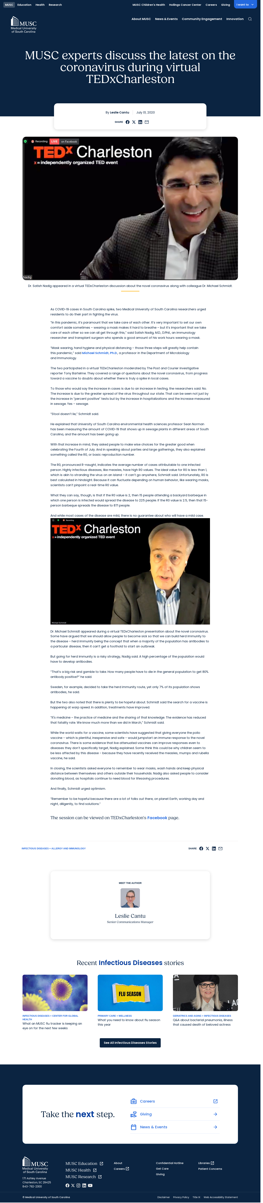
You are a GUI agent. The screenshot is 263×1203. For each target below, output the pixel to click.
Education (24, 5)
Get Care (162, 1169)
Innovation (235, 19)
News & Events (166, 19)
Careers (211, 5)
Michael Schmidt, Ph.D (99, 353)
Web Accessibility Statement (221, 1197)
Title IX (196, 1197)
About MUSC (141, 19)
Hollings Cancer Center (185, 5)
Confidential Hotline (169, 1164)
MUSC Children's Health (149, 5)
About (118, 1164)
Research (55, 5)
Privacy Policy (181, 1197)
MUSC (9, 5)
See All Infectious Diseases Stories (130, 1043)
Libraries (206, 1163)
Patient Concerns (210, 1169)
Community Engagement (202, 19)
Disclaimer (163, 1197)
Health (40, 5)
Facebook (158, 818)
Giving (225, 5)
